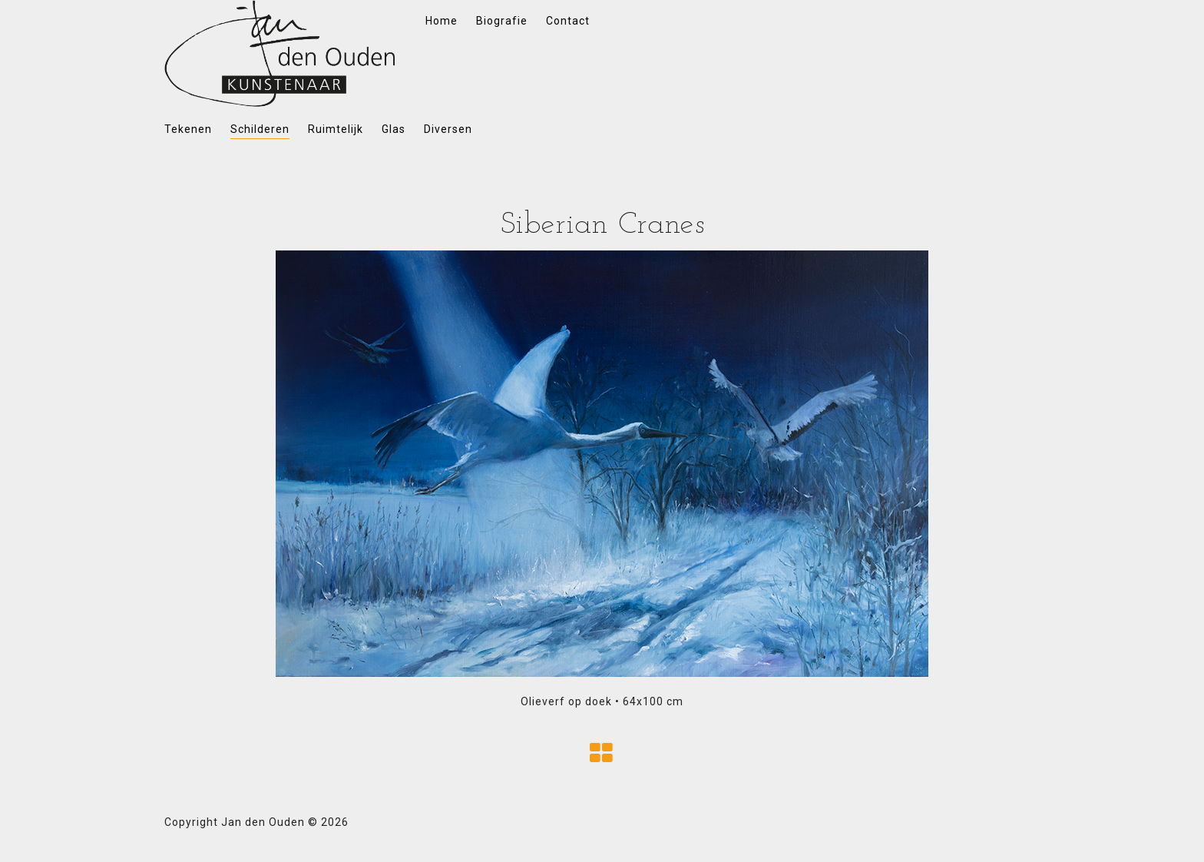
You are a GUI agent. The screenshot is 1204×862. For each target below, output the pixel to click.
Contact (568, 21)
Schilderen (259, 129)
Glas (393, 129)
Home (441, 21)
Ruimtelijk (335, 129)
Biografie (502, 21)
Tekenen (188, 129)
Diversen (448, 129)
